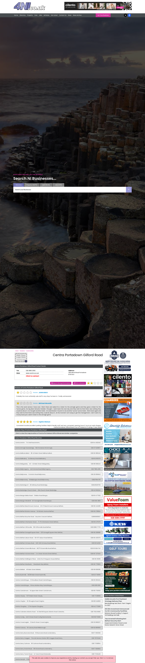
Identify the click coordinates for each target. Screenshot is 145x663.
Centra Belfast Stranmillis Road (25, 548)
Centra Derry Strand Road (23, 649)
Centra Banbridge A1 (21, 485)
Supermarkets (30, 350)
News (69, 15)
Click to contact (32, 376)
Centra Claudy (20, 596)
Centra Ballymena (21, 474)
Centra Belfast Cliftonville (23, 527)
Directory (23, 15)
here (104, 658)
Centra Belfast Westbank (23, 564)
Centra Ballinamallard (22, 453)
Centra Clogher (20, 601)
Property (30, 15)
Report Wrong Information (61, 383)
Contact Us (62, 15)
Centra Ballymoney (21, 480)
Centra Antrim (20, 443)
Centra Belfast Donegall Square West (27, 532)
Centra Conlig (19, 617)
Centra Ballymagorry (22, 469)
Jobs (40, 15)
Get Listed (54, 15)
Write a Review (80, 383)
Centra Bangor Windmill (23, 501)
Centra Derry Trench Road (23, 654)
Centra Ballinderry (21, 458)
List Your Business (103, 15)
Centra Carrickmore (21, 591)
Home (16, 15)
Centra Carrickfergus (22, 580)
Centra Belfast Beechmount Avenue (27, 506)
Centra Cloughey (21, 606)
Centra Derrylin (20, 659)
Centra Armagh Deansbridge (24, 448)
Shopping (22, 350)
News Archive (77, 15)
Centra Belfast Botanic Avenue (25, 511)
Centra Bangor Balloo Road (24, 495)
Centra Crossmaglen (22, 622)
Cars (35, 15)
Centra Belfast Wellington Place (25, 559)
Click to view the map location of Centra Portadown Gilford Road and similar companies (47, 433)
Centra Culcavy (20, 628)
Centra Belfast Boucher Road (24, 517)
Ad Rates (46, 15)
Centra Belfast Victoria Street (24, 554)
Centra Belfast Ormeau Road (24, 543)
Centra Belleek (20, 569)
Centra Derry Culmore (22, 643)
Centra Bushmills (20, 575)
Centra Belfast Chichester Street (26, 522)
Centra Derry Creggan (22, 638)
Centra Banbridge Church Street (25, 490)
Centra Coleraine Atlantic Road (25, 612)
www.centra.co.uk (32, 373)
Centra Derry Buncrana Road (24, 633)
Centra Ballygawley (21, 464)
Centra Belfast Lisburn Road (24, 538)
